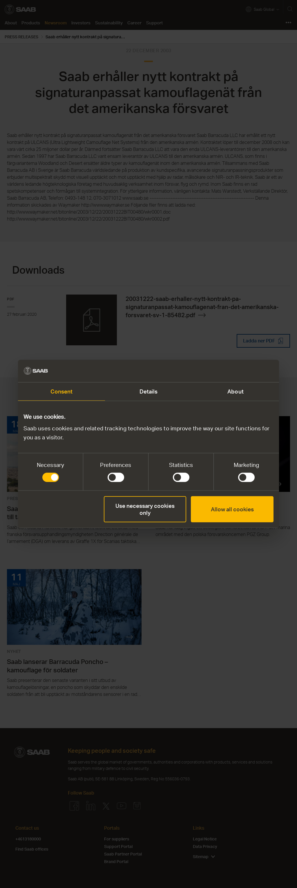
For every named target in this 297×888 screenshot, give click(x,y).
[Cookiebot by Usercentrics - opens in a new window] (248, 370)
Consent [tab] (61, 391)
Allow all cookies (232, 509)
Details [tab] (149, 391)
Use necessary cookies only (145, 509)
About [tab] (235, 391)
